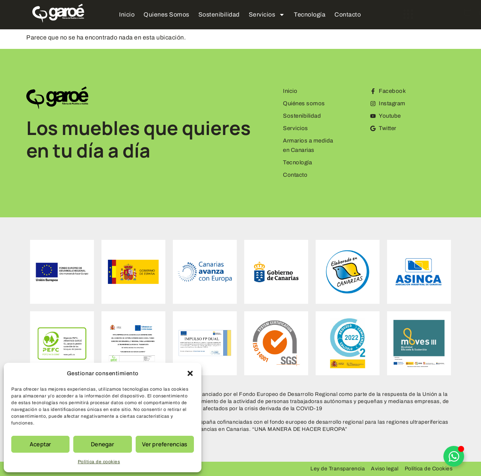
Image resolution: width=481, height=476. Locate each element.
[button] (190, 373)
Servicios (267, 14)
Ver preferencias (164, 444)
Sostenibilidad (219, 14)
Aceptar (40, 444)
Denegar (102, 444)
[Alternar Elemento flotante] (453, 456)
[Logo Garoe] (58, 13)
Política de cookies (99, 461)
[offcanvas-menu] (385, 14)
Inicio (127, 14)
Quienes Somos (166, 14)
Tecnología (309, 14)
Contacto (347, 14)
